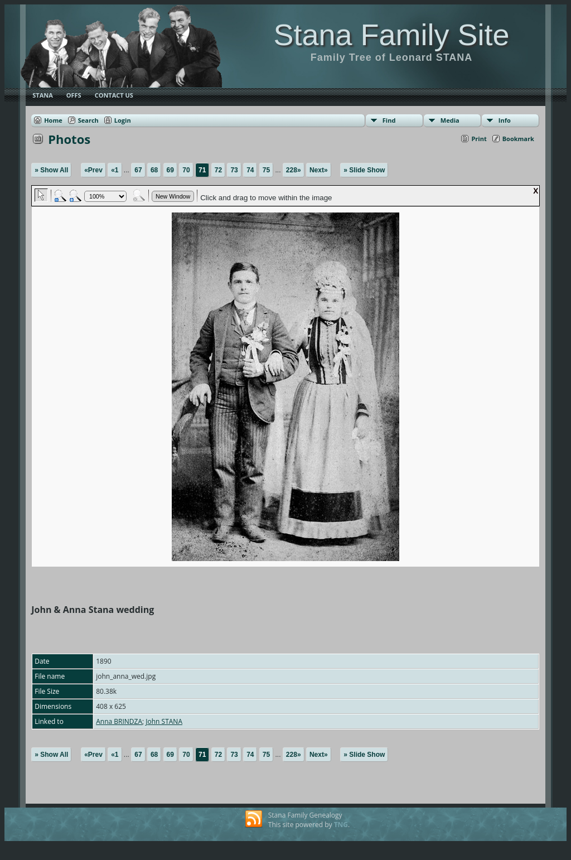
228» (293, 170)
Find (389, 120)
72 (218, 170)
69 (170, 170)
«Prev (93, 170)
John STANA (164, 721)
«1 (114, 170)
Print (478, 138)
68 (154, 170)
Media (450, 120)
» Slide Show (364, 170)
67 (138, 170)
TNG (341, 824)
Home (53, 120)
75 (266, 170)
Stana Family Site (391, 34)
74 (250, 170)
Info (505, 120)
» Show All (51, 170)
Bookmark (518, 138)
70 (186, 170)
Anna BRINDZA (119, 721)
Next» (318, 170)
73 (234, 170)
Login (122, 120)
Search (88, 120)
